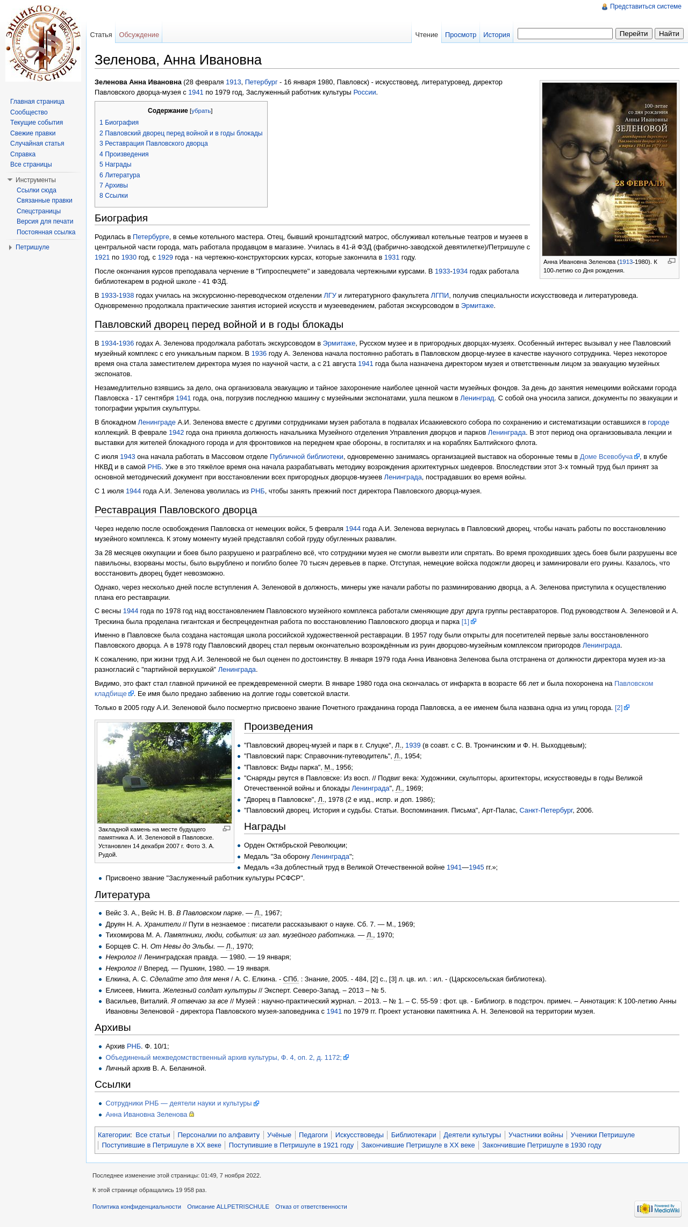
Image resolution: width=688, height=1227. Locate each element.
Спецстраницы (39, 211)
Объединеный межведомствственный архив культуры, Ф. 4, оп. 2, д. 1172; (223, 1057)
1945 (476, 867)
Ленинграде (157, 422)
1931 (391, 257)
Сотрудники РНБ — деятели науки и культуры (178, 1103)
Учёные (279, 1135)
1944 (133, 491)
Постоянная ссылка (46, 232)
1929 (165, 257)
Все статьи (152, 1135)
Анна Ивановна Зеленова (146, 1114)
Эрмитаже (477, 306)
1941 (195, 92)
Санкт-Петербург (545, 810)
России (364, 92)
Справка (22, 154)
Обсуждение (139, 35)
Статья (101, 35)
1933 (442, 271)
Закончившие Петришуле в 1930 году (541, 1145)
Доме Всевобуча (606, 457)
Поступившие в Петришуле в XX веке (161, 1145)
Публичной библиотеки (306, 457)
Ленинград (477, 398)
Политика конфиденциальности (136, 1206)
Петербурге (151, 237)
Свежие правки (32, 133)
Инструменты (36, 180)
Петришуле (32, 247)
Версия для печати (45, 221)
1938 (126, 295)
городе (658, 422)
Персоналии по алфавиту (218, 1135)
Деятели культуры (472, 1135)
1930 (129, 257)
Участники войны (535, 1135)
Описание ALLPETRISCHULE (228, 1206)
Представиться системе (646, 6)
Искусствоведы (359, 1135)
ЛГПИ (440, 295)
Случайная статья (37, 143)
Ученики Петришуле (603, 1135)
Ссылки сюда (36, 190)
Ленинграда (507, 432)
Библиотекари (413, 1135)
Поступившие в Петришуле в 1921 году (291, 1145)
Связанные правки (45, 200)
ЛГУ (330, 295)
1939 (412, 745)
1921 (102, 257)
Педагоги (313, 1135)
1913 (626, 262)
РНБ (154, 467)
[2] (618, 708)
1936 (126, 343)
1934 (460, 271)
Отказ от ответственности (311, 1206)
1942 (176, 432)
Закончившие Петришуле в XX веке (418, 1145)
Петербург (261, 82)
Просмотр (460, 35)
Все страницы (31, 164)
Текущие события (36, 122)
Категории (114, 1135)
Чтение (426, 35)
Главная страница (37, 101)
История (496, 35)
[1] (465, 622)
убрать (201, 110)
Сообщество (29, 112)
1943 (127, 457)
